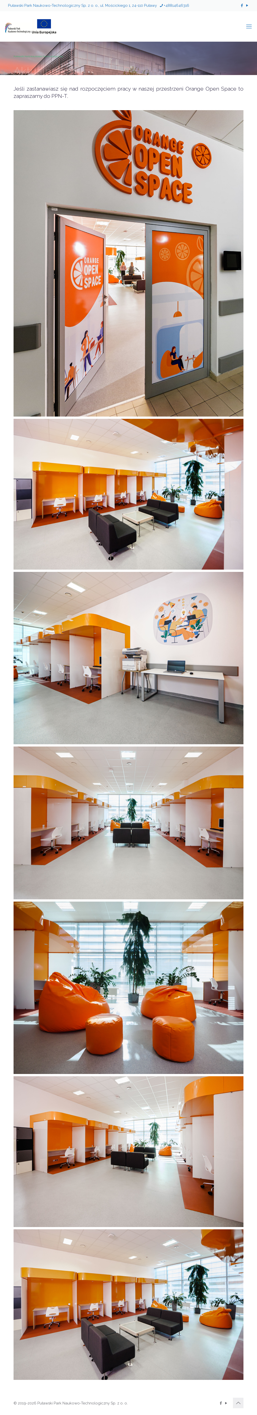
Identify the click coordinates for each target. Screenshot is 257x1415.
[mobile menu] (249, 26)
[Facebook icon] (242, 5)
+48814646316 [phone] (176, 5)
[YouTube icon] (247, 5)
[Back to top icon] (238, 1403)
